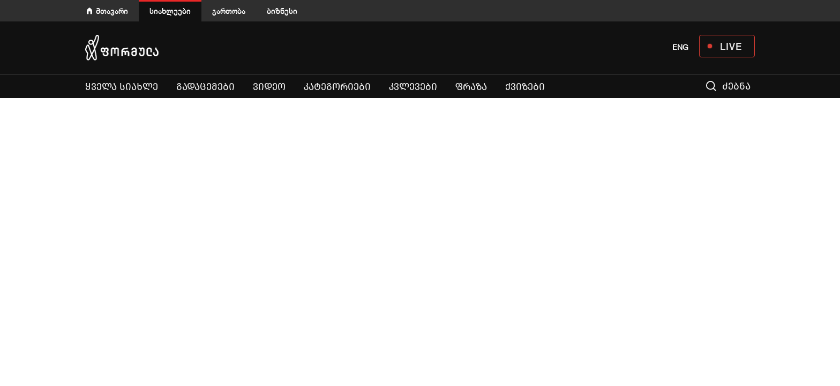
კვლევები (413, 87)
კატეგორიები (337, 87)
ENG (680, 47)
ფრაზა (471, 87)
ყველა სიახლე (121, 87)
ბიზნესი (282, 11)
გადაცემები (205, 87)
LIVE (731, 46)
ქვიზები (525, 87)
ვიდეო (269, 87)
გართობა (228, 11)
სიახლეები (170, 11)
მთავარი (112, 11)
